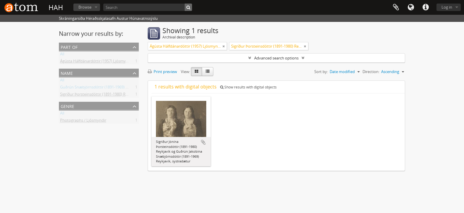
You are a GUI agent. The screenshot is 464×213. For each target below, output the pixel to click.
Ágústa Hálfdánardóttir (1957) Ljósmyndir (96, 62)
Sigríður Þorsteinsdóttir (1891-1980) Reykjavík (100, 95)
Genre (67, 106)
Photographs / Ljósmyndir (83, 121)
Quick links (425, 7)
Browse (84, 7)
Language (410, 7)
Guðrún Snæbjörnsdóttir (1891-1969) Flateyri (99, 88)
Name (67, 73)
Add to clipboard (203, 142)
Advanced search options (276, 58)
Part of (69, 47)
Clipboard (396, 7)
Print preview (162, 71)
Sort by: (321, 71)
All (62, 55)
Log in (447, 7)
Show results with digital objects (248, 87)
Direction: (370, 71)
